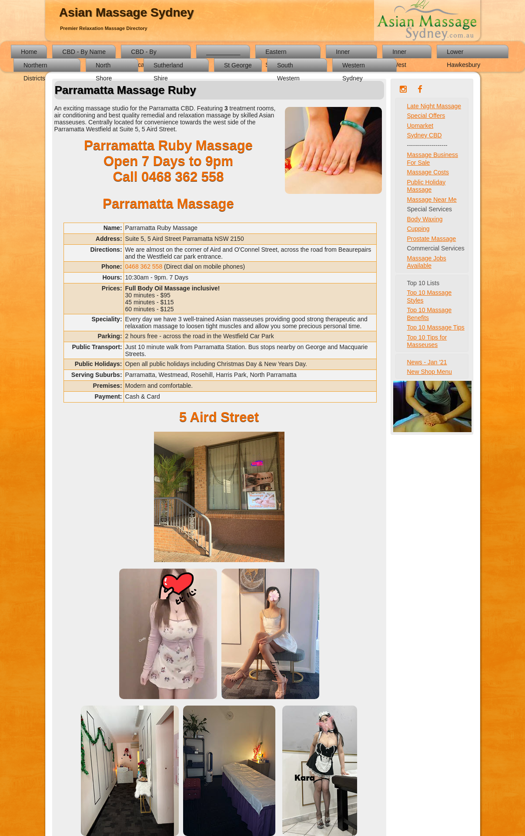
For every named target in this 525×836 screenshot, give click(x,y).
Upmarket (420, 125)
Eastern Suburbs (276, 53)
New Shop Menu (429, 371)
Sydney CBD (424, 135)
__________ (223, 51)
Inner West (399, 53)
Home (29, 51)
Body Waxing (425, 219)
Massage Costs (428, 172)
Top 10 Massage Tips (436, 327)
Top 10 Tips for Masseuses (427, 341)
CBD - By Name (84, 51)
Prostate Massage (431, 238)
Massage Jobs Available (426, 262)
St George (238, 65)
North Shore (104, 67)
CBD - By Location (143, 53)
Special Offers (426, 115)
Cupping (418, 228)
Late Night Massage (434, 106)
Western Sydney (353, 67)
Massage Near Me (432, 199)
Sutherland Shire (168, 67)
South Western (288, 67)
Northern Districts (35, 67)
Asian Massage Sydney (126, 12)
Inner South (344, 53)
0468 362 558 (182, 176)
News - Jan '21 (427, 362)
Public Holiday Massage (426, 186)
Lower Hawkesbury (463, 53)
